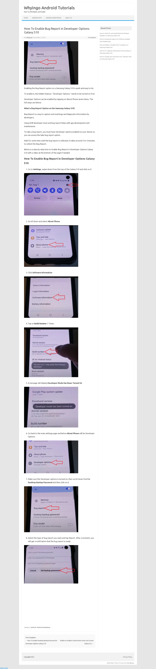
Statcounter (4, 668)
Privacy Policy (127, 657)
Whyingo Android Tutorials (49, 7)
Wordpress (130, 663)
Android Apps (37, 18)
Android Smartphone (53, 18)
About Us (69, 18)
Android (33, 627)
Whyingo (29, 37)
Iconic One (110, 663)
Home (26, 18)
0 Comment (92, 37)
